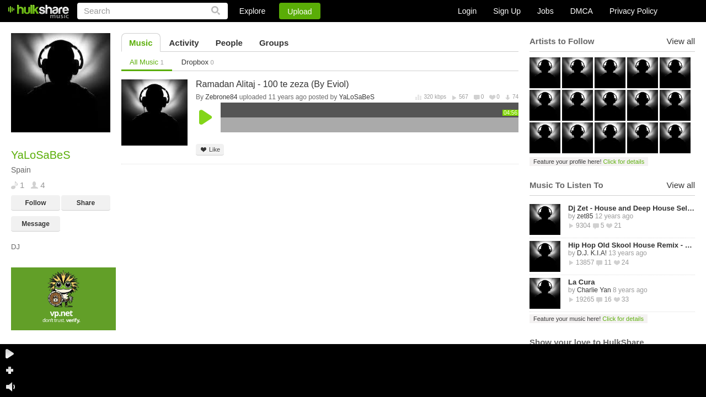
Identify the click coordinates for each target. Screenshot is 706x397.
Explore (252, 11)
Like (210, 150)
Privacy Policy (633, 11)
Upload (299, 11)
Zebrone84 (221, 97)
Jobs (545, 11)
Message (36, 224)
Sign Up (507, 11)
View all (681, 41)
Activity (184, 42)
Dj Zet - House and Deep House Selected (631, 208)
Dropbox (197, 62)
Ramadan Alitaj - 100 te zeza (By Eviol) (272, 84)
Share (86, 203)
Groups (273, 42)
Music (141, 42)
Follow (35, 203)
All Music (147, 62)
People (229, 42)
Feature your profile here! (588, 161)
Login (467, 11)
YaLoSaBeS (357, 97)
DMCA (581, 11)
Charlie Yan (594, 290)
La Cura (581, 282)
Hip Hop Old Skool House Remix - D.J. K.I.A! (631, 245)
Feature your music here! (588, 318)
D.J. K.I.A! (592, 253)
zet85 (585, 216)
